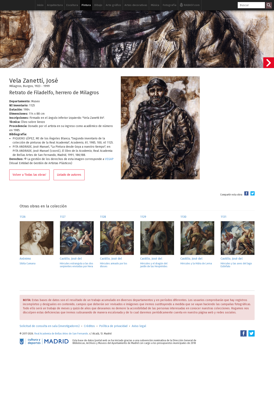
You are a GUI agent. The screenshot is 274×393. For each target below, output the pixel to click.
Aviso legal (139, 326)
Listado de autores (69, 174)
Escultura (72, 5)
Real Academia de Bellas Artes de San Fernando (61, 333)
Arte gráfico (113, 5)
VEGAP (109, 159)
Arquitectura (55, 5)
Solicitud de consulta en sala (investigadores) (50, 326)
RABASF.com (190, 5)
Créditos (89, 326)
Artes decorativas (136, 5)
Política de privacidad (113, 326)
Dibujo (98, 5)
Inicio (40, 5)
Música (155, 5)
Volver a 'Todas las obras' (29, 174)
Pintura (86, 5)
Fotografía (169, 5)
